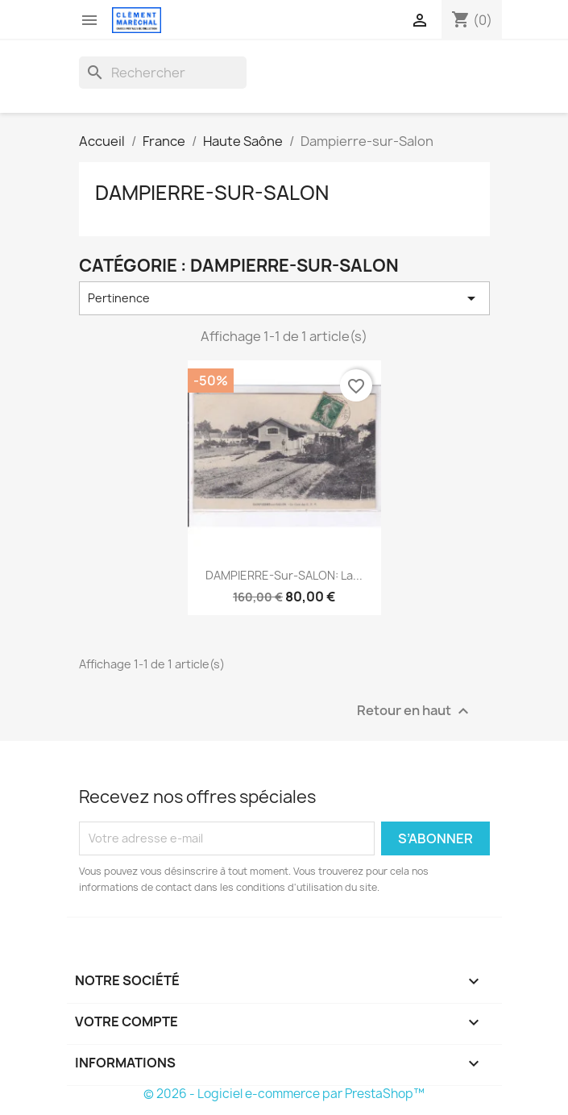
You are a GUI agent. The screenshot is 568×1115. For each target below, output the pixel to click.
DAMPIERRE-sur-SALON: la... (284, 575)
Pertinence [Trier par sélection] (284, 298)
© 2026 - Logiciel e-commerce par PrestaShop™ (284, 1093)
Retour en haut (415, 711)
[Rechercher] (163, 72)
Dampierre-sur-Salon (212, 192)
